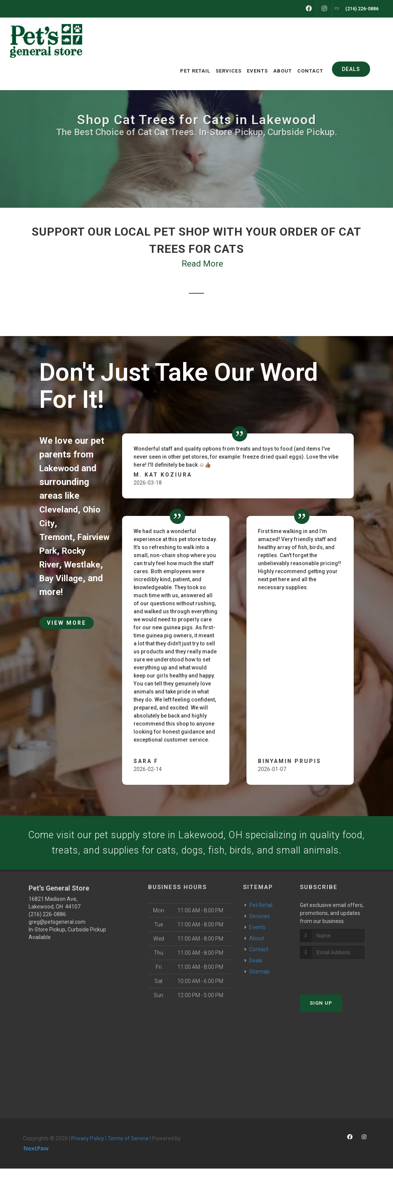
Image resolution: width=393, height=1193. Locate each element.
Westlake (58, 578)
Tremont (57, 537)
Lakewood (60, 468)
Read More (202, 263)
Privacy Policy (87, 1163)
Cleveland (59, 509)
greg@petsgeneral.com (57, 946)
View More (66, 637)
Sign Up (321, 1027)
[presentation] (340, 997)
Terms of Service (128, 1163)
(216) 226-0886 (47, 939)
